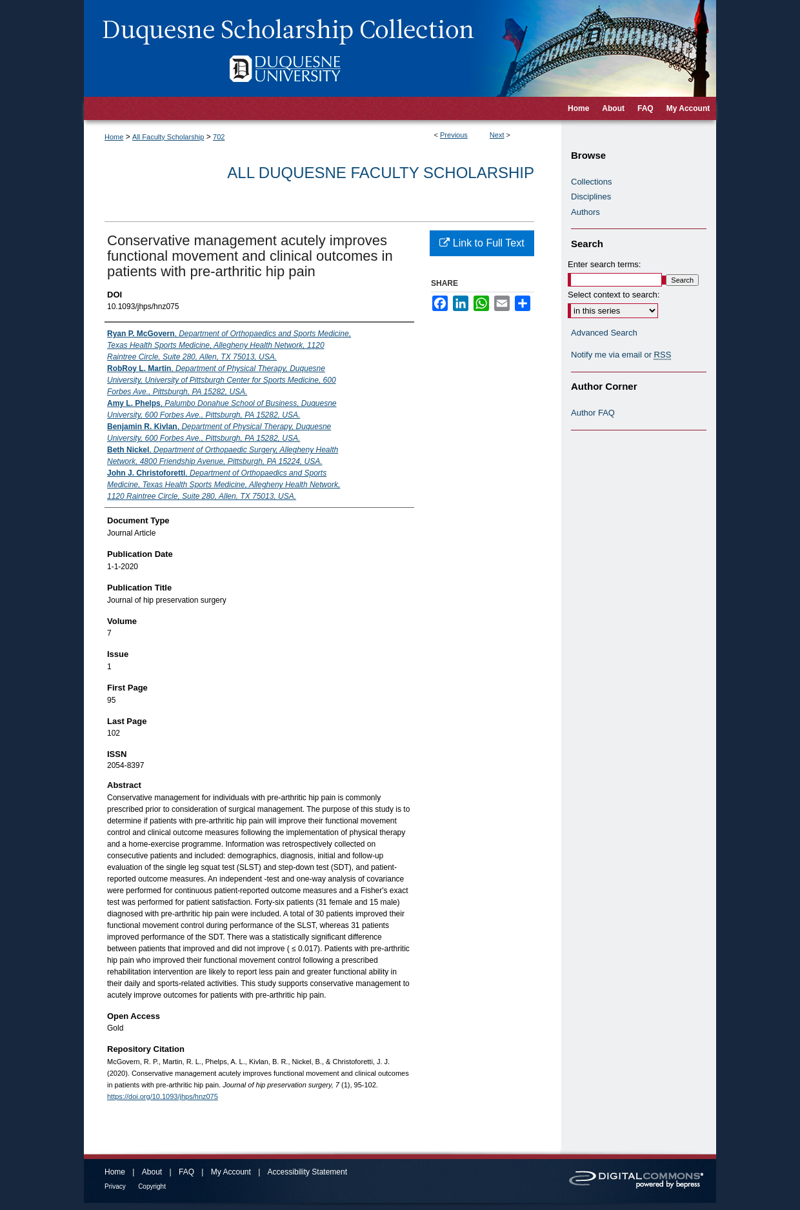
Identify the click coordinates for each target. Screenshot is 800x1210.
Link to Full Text (481, 242)
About (152, 1171)
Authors (585, 212)
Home (114, 137)
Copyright (152, 1186)
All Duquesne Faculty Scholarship (380, 172)
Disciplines (591, 196)
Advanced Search (604, 333)
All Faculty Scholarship (168, 137)
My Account (231, 1171)
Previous (454, 135)
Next (497, 135)
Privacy (115, 1186)
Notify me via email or (621, 355)
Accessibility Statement (307, 1171)
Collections (591, 182)
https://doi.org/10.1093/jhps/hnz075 (162, 1096)
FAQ (186, 1171)
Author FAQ (593, 413)
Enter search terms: (604, 264)
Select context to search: (613, 294)
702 (219, 137)
